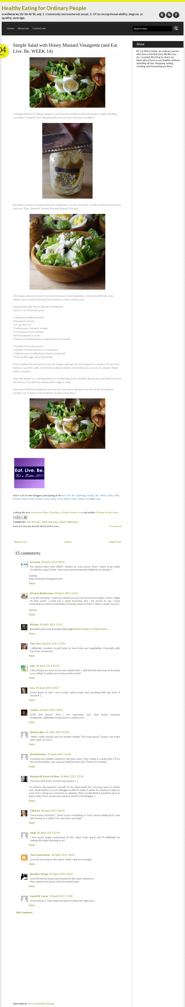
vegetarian (72, 521)
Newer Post (20, 541)
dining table (37, 732)
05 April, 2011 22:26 (72, 776)
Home (10, 28)
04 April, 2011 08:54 (53, 562)
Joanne (34, 710)
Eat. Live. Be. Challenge (74, 495)
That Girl (35, 643)
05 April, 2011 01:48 (57, 732)
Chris (110, 495)
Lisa (32, 687)
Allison (81, 498)
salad (62, 521)
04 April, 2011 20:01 (51, 710)
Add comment (24, 912)
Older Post (115, 541)
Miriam (34, 624)
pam (32, 665)
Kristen (16, 498)
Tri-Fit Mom (63, 498)
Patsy (53, 498)
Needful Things (39, 874)
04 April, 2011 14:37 (47, 687)
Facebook (176, 14)
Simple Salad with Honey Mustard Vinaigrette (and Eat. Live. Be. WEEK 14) (65, 48)
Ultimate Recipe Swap (72, 512)
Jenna (31, 498)
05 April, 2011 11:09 (59, 754)
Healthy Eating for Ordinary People (44, 8)
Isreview (35, 562)
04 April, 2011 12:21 (51, 624)
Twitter (162, 14)
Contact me (39, 28)
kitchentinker (38, 754)
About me (23, 28)
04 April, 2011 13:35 (47, 665)
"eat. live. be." (33, 521)
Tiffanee (35, 810)
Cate (96, 495)
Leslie (97, 498)
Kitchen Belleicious (41, 593)
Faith (116, 495)
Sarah (90, 495)
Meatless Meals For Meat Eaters (90, 629)
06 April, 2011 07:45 (48, 832)
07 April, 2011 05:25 (61, 874)
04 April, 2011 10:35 (66, 593)
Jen (87, 498)
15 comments (115, 526)
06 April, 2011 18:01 (63, 854)
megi (33, 832)
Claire (74, 498)
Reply (32, 583)
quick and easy (50, 521)
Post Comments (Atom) (41, 1003)
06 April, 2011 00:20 (53, 810)
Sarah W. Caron (39, 896)
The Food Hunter (40, 854)
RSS (169, 14)
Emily (24, 498)
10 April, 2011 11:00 (61, 896)
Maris (103, 495)
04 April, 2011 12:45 (53, 643)
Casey (46, 498)
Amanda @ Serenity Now (44, 776)
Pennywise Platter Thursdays (45, 512)
